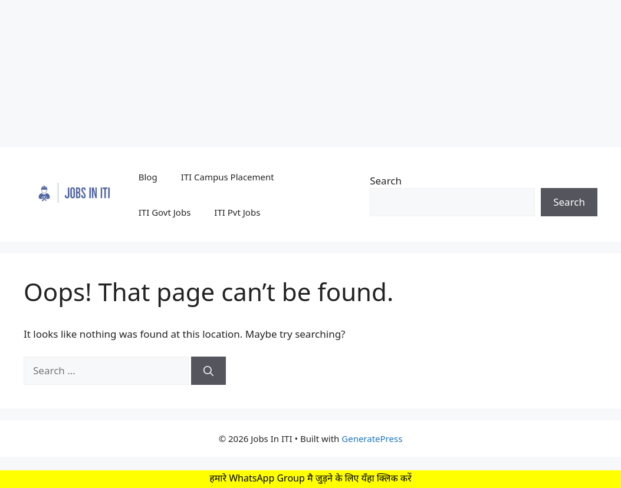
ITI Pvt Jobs (237, 212)
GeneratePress (371, 438)
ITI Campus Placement (227, 177)
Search (386, 180)
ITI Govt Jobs (165, 212)
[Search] (208, 371)
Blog (148, 177)
